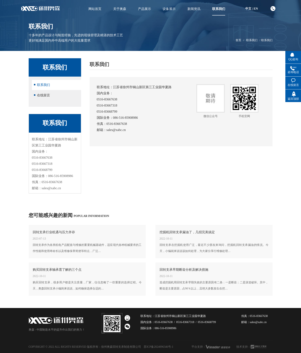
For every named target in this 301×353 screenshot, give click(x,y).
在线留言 (43, 95)
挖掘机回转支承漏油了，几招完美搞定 (187, 232)
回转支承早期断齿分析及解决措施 (184, 269)
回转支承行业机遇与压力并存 (54, 232)
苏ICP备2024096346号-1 (158, 346)
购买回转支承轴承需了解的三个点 (57, 269)
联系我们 (252, 40)
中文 (248, 8)
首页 (238, 40)
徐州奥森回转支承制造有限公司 (121, 346)
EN (256, 8)
